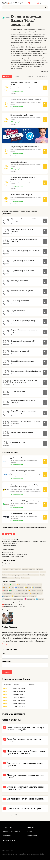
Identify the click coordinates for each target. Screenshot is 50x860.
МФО (11, 590)
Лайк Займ (32, 569)
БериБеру (17, 578)
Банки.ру (10, 575)
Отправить (6, 672)
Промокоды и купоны (8, 815)
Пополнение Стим (21, 590)
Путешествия (36, 587)
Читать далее (44, 71)
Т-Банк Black (27, 575)
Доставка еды (21, 585)
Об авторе (5, 644)
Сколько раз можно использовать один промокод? (25, 764)
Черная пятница (29, 599)
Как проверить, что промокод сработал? (25, 799)
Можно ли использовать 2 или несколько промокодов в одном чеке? (26, 752)
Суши (4, 587)
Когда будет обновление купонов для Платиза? (24, 740)
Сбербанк (42, 572)
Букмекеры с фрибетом (35, 590)
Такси (11, 587)
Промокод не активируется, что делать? (25, 808)
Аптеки (13, 585)
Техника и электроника (35, 585)
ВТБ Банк (36, 572)
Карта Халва (39, 569)
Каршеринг (6, 596)
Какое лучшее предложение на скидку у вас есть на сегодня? (25, 728)
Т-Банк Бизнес (12, 572)
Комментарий (6, 661)
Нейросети (40, 599)
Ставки (5, 585)
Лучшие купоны (32, 836)
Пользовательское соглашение (11, 831)
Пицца (28, 587)
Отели (5, 590)
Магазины (30, 831)
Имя (3, 653)
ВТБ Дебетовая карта (8, 578)
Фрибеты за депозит (36, 593)
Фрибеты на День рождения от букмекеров (24, 596)
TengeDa (42, 575)
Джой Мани (18, 569)
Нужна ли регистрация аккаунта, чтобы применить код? (25, 788)
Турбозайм (5, 569)
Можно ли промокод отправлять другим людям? (25, 776)
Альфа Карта (35, 575)
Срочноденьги (18, 575)
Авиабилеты (19, 587)
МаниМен (25, 569)
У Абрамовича (25, 578)
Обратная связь (6, 836)
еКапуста (4, 572)
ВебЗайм (4, 575)
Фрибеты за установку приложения (12, 599)
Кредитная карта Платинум (25, 572)
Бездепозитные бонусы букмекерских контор (15, 593)
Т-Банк (11, 569)
